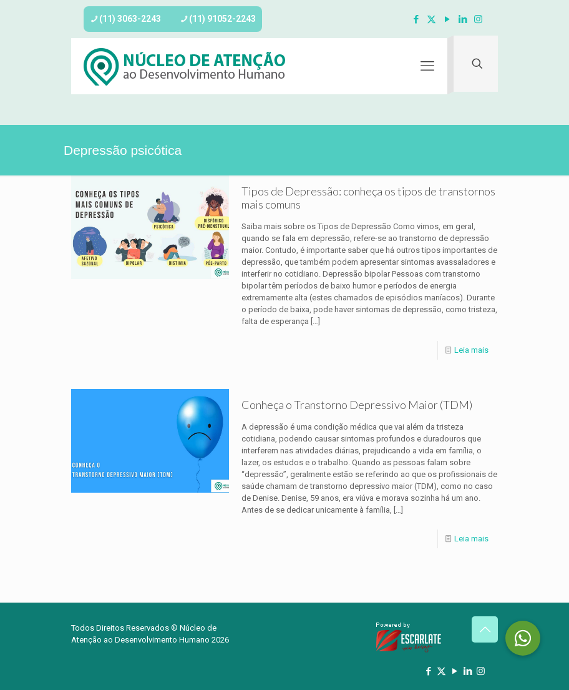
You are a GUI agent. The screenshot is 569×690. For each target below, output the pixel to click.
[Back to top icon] (485, 629)
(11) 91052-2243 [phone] (222, 19)
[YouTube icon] (447, 19)
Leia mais (471, 350)
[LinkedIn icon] (462, 19)
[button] (522, 638)
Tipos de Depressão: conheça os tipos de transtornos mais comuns (368, 197)
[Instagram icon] (478, 19)
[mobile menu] (427, 66)
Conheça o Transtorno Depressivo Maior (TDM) (356, 405)
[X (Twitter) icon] (431, 19)
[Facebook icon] (416, 19)
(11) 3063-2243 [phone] (130, 19)
